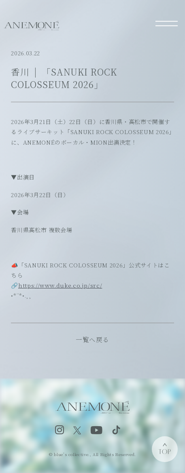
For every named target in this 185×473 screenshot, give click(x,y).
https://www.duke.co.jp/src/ (60, 285)
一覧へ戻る (92, 339)
